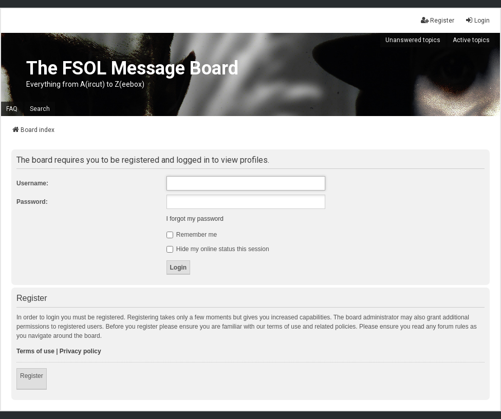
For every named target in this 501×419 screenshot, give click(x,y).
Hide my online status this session (217, 249)
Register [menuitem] (437, 20)
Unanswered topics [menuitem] (412, 40)
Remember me (191, 234)
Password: (32, 201)
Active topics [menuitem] (471, 40)
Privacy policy (80, 351)
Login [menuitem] (477, 20)
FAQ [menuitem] (11, 108)
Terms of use (35, 351)
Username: (32, 183)
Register (31, 375)
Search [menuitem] (40, 108)
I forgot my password (195, 218)
